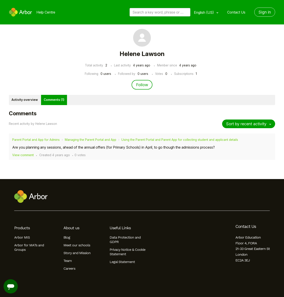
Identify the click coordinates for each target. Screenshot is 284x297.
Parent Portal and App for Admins (36, 140)
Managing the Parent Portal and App (90, 140)
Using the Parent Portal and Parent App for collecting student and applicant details (179, 140)
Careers (69, 268)
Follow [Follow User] (142, 84)
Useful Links (120, 228)
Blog (66, 237)
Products (22, 228)
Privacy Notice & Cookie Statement (127, 251)
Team (67, 261)
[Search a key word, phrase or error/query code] (160, 12)
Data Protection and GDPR (125, 239)
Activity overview (25, 100)
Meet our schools (76, 245)
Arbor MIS (22, 237)
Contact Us (236, 12)
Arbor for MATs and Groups (29, 247)
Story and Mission (77, 253)
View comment (23, 155)
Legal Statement (122, 262)
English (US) (204, 12)
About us (71, 228)
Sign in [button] (264, 12)
